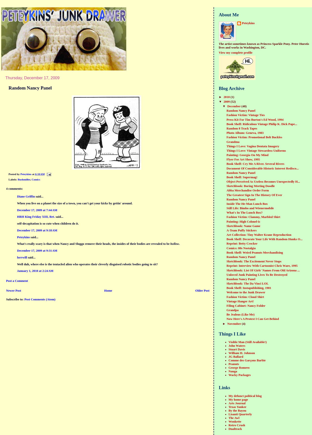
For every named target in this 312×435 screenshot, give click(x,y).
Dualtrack (235, 429)
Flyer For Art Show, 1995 (243, 159)
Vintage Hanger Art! (240, 301)
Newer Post (13, 290)
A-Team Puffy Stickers (241, 230)
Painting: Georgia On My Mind (247, 155)
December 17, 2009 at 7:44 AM (37, 210)
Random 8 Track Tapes (241, 128)
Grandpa (232, 310)
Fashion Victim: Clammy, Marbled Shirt (253, 217)
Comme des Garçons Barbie (247, 360)
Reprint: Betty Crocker (241, 243)
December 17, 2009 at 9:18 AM (37, 230)
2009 (227, 101)
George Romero (239, 367)
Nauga (233, 371)
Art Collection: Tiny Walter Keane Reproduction (258, 235)
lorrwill (22, 257)
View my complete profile (236, 52)
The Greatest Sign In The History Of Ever (254, 195)
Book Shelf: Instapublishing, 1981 (248, 288)
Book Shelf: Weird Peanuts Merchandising (254, 252)
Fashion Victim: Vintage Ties (245, 115)
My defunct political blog (245, 396)
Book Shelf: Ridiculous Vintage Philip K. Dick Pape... (261, 124)
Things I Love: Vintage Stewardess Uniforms (256, 150)
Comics (36, 179)
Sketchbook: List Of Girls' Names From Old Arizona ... (263, 270)
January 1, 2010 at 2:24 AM (35, 271)
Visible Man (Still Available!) (248, 342)
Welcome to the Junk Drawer (245, 292)
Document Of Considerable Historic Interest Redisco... (262, 168)
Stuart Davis (237, 349)
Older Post (202, 290)
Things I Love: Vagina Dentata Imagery (252, 146)
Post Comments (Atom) (39, 299)
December (234, 106)
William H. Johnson (242, 353)
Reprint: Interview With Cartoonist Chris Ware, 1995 (262, 265)
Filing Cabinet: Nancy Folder (245, 305)
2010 (227, 97)
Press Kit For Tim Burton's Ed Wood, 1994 (254, 119)
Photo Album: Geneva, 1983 (244, 133)
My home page (238, 399)
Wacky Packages (240, 375)
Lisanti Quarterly (240, 414)
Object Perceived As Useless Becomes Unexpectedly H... (263, 181)
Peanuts (234, 364)
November (234, 324)
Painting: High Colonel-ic (243, 221)
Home (108, 290)
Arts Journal (237, 403)
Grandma (232, 142)
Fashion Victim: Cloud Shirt (245, 297)
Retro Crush (237, 425)
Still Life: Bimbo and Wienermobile (250, 208)
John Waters (237, 345)
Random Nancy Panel (240, 110)
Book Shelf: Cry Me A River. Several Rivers (255, 164)
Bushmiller (24, 179)
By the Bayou (237, 410)
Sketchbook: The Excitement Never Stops (253, 261)
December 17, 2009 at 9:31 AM (37, 250)
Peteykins (23, 237)
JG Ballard (236, 356)
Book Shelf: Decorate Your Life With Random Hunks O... (264, 239)
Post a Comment (17, 281)
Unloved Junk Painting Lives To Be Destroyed (256, 275)
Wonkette (235, 421)
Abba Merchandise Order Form (247, 190)
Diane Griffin (26, 196)
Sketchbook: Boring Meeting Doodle (250, 186)
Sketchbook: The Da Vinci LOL (247, 283)
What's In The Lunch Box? (244, 212)
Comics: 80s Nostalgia (241, 248)
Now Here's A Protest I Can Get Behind (252, 319)
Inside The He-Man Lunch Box (247, 204)
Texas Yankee (237, 407)
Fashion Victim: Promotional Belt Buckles (254, 137)
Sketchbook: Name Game (243, 226)
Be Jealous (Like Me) (240, 314)
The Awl (234, 418)
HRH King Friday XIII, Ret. (36, 216)
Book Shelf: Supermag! (241, 177)
